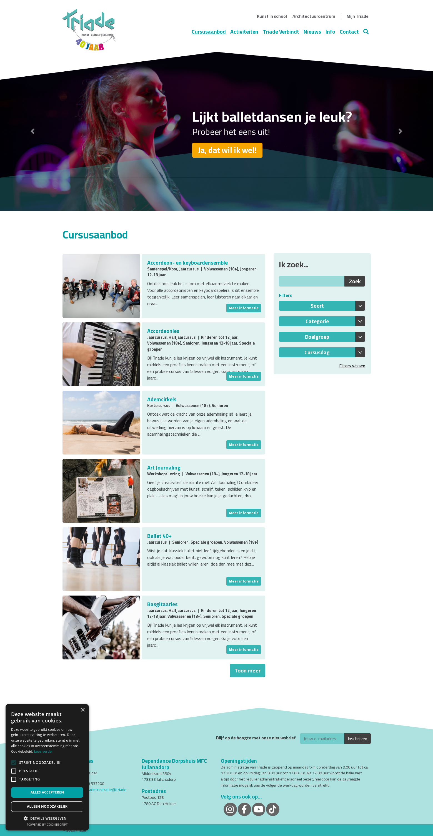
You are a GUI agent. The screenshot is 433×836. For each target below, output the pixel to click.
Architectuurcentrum (313, 16)
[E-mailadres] (322, 738)
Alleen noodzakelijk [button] (47, 806)
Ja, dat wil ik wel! (227, 150)
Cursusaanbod (209, 32)
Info (330, 32)
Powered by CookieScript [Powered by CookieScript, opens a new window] (47, 824)
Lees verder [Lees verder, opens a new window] (43, 751)
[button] (32, 131)
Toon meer (247, 670)
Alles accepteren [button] (47, 792)
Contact (349, 32)
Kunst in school (272, 16)
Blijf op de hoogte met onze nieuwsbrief (256, 738)
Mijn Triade (358, 16)
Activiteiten (244, 32)
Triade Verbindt (281, 32)
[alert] (47, 767)
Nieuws (312, 32)
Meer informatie (244, 308)
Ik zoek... (294, 264)
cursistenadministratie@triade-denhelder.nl (95, 792)
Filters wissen (352, 365)
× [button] (83, 710)
